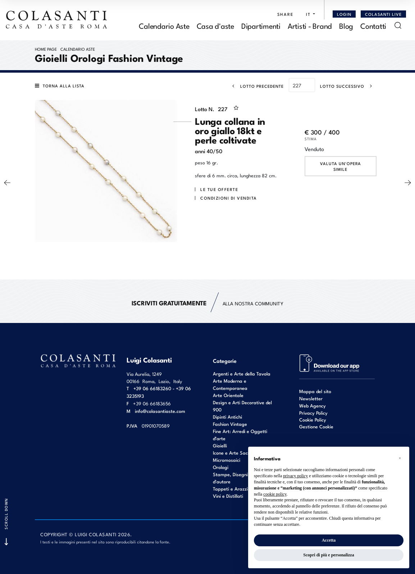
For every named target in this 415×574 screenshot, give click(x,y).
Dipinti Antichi (227, 416)
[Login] (344, 14)
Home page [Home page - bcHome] (46, 49)
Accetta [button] (329, 540)
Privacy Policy (313, 412)
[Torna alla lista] (61, 85)
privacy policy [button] (295, 475)
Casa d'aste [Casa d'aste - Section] (215, 25)
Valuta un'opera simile (340, 166)
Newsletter (311, 398)
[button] (308, 14)
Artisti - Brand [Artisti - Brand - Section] (310, 25)
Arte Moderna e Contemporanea (230, 384)
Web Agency (312, 405)
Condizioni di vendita (228, 198)
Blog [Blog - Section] (346, 25)
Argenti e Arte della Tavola (241, 373)
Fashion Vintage (230, 423)
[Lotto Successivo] (348, 85)
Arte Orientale (228, 395)
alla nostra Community (208, 303)
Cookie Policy (312, 419)
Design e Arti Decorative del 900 (242, 406)
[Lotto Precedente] (255, 85)
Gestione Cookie (316, 426)
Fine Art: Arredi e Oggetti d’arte (240, 435)
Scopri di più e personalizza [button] (328, 554)
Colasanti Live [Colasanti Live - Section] (383, 14)
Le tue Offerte (219, 189)
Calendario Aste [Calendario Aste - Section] (164, 25)
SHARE (285, 14)
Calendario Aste (77, 49)
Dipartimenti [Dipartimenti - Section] (261, 25)
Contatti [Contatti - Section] (373, 25)
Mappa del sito (315, 391)
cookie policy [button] (274, 494)
